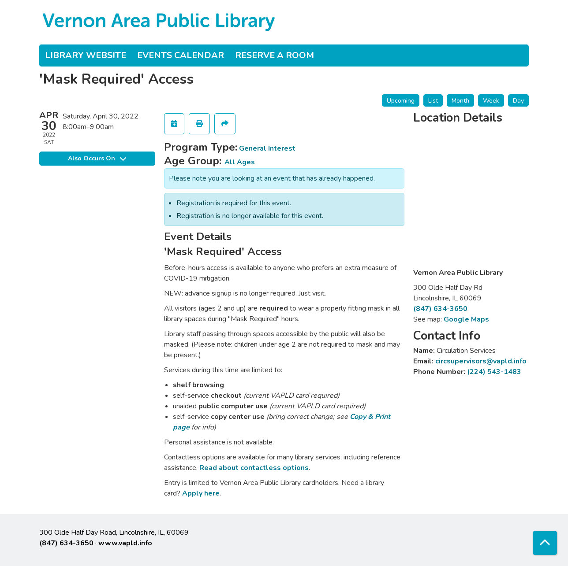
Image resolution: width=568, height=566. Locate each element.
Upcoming (401, 100)
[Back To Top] (545, 543)
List (433, 100)
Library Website (85, 55)
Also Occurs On (97, 158)
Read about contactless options (254, 468)
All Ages (239, 162)
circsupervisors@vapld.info (481, 361)
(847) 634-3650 (440, 309)
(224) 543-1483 (494, 372)
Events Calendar (180, 55)
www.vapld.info (125, 543)
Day (518, 100)
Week (491, 100)
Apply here (201, 493)
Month (460, 100)
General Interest (267, 148)
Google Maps (466, 319)
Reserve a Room (274, 55)
